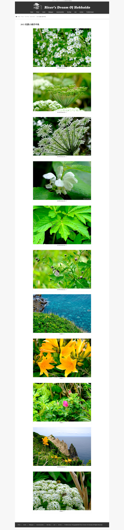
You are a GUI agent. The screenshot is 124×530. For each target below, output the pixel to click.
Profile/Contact (90, 12)
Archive (81, 12)
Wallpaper (50, 12)
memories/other (60, 12)
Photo (37, 12)
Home (31, 12)
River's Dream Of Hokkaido (86, 524)
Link (75, 12)
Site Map (69, 12)
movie (43, 12)
